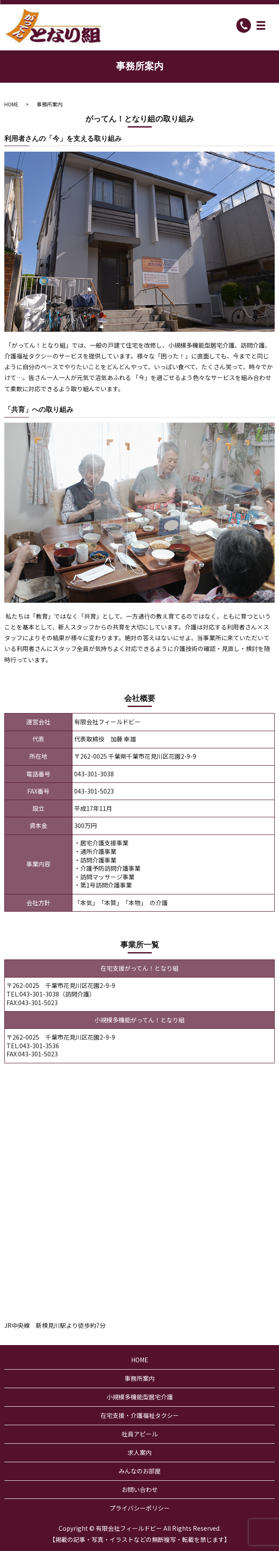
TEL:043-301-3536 (32, 1045)
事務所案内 (140, 1378)
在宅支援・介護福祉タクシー (139, 1415)
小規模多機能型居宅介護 (140, 1396)
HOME (11, 104)
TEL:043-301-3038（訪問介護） (50, 994)
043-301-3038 (94, 773)
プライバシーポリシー (140, 1508)
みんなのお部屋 (140, 1471)
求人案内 (140, 1452)
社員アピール (140, 1434)
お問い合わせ (140, 1489)
